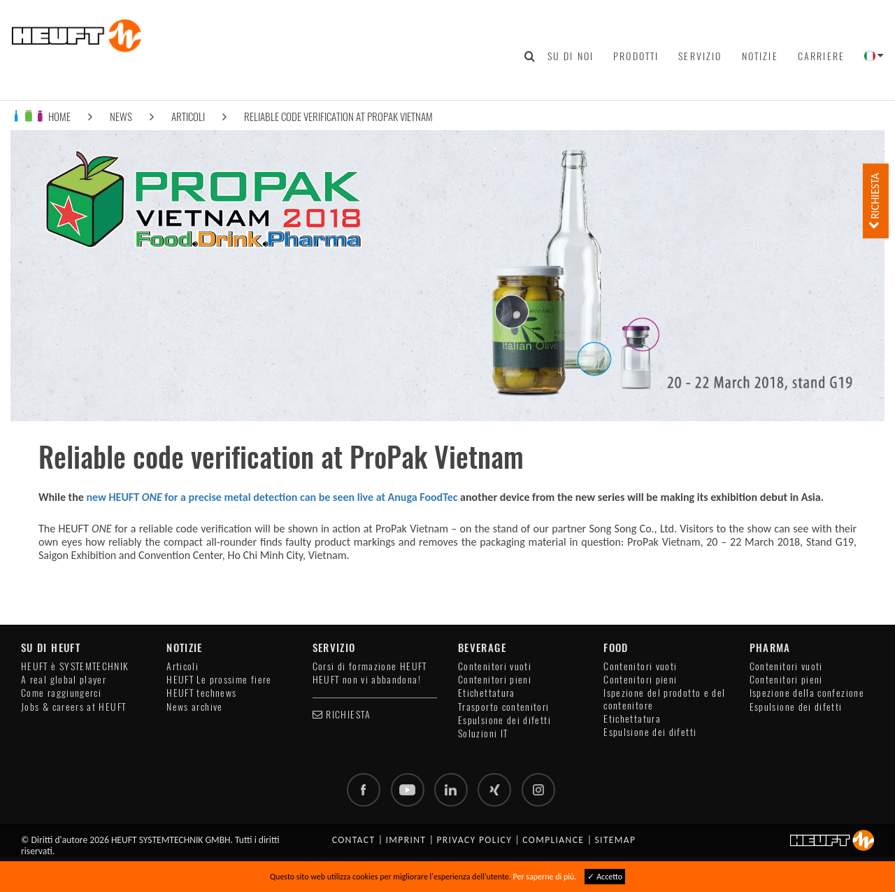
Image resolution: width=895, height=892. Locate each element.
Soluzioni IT (483, 733)
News (121, 116)
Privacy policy (474, 840)
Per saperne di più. (545, 877)
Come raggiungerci (61, 693)
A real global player (63, 679)
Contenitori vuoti (494, 666)
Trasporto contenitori (504, 707)
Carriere (821, 56)
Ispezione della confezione (807, 693)
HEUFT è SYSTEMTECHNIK (75, 666)
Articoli (188, 116)
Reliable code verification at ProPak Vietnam (338, 116)
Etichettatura (486, 693)
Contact (353, 840)
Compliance (553, 840)
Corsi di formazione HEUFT (370, 666)
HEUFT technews (201, 693)
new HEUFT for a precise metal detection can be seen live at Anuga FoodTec (271, 497)
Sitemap (615, 840)
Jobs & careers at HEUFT (73, 707)
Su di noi (570, 56)
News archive (194, 707)
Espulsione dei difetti (504, 720)
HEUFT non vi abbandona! (367, 679)
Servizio (700, 56)
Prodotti (636, 56)
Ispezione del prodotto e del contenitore (664, 699)
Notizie (760, 56)
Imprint (406, 840)
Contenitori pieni (494, 679)
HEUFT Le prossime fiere (218, 679)
